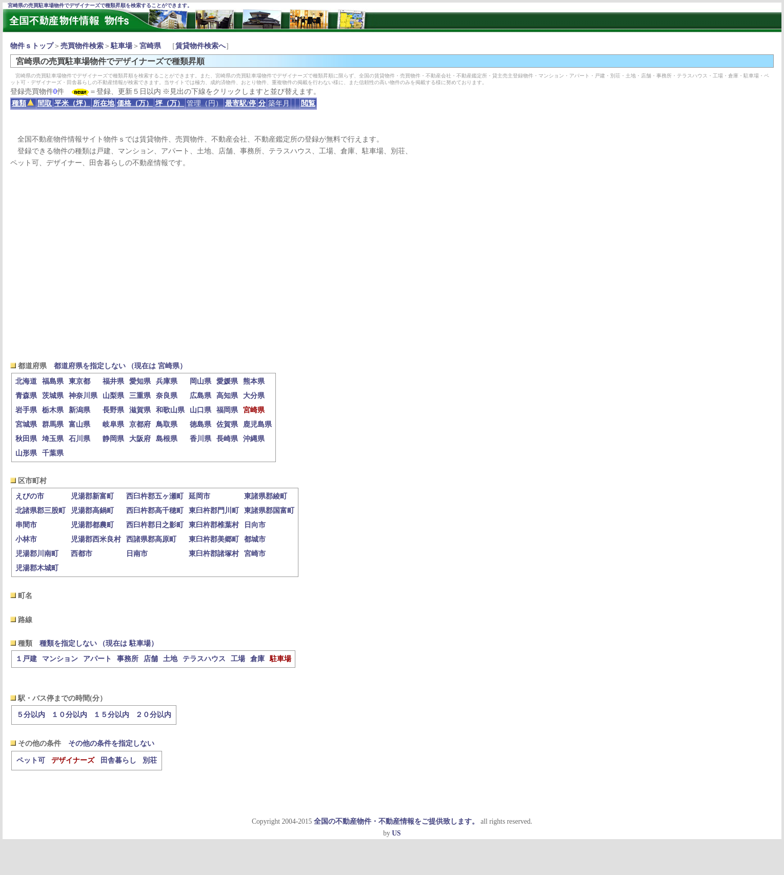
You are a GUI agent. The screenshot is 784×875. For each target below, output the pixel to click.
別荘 (150, 760)
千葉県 (53, 453)
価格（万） (135, 103)
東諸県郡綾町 (265, 496)
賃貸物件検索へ (200, 46)
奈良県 (166, 396)
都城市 (255, 539)
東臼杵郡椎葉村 (214, 525)
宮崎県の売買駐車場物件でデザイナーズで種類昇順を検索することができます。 (100, 5)
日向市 (255, 525)
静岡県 (113, 439)
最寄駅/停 (240, 103)
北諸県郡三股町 (40, 510)
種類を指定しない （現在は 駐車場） (98, 643)
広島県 (200, 396)
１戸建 (26, 659)
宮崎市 (255, 554)
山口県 (200, 410)
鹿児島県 (257, 424)
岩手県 (26, 410)
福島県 (53, 381)
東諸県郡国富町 (269, 510)
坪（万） (169, 103)
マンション (60, 659)
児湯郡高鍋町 (92, 510)
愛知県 (140, 381)
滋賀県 (140, 410)
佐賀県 (227, 424)
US (396, 833)
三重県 (140, 396)
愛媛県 (227, 381)
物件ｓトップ (31, 46)
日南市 (137, 554)
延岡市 (199, 496)
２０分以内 (153, 715)
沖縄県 (254, 439)
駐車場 (121, 46)
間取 (44, 103)
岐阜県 (113, 424)
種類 (23, 103)
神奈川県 (83, 396)
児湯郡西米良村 (96, 539)
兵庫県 (166, 381)
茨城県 (53, 396)
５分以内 (30, 715)
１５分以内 (111, 715)
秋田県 (26, 439)
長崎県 (227, 439)
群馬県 (53, 424)
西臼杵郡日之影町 (155, 525)
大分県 (254, 396)
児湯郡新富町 (92, 496)
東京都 (79, 381)
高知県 (227, 396)
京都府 (140, 424)
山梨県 (113, 396)
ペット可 (30, 760)
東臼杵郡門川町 (214, 510)
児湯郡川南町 (36, 554)
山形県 (26, 453)
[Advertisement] (392, 264)
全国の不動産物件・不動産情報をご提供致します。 (396, 821)
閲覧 (308, 103)
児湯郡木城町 (36, 568)
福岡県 (227, 410)
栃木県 (53, 410)
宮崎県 (150, 46)
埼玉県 (53, 439)
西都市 (81, 554)
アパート (97, 659)
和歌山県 (170, 410)
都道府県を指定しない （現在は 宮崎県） (120, 366)
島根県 (166, 439)
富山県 (79, 424)
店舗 (151, 659)
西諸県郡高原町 (151, 539)
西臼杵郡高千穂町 (155, 510)
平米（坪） (72, 103)
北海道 (26, 381)
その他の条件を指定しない (111, 743)
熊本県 (254, 381)
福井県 (113, 381)
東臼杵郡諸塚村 (214, 554)
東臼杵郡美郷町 (214, 539)
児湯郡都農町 (92, 525)
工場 (238, 659)
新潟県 (79, 410)
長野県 (113, 410)
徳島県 (200, 424)
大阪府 (140, 439)
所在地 (103, 103)
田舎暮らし (118, 760)
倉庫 (257, 659)
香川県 (200, 439)
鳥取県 (166, 424)
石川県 (79, 439)
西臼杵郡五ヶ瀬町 (155, 496)
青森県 (26, 396)
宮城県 (26, 424)
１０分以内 (69, 715)
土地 (170, 659)
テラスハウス (204, 659)
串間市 (26, 525)
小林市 (26, 539)
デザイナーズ (72, 760)
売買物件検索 (82, 46)
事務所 (127, 659)
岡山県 (200, 381)
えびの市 (29, 496)
